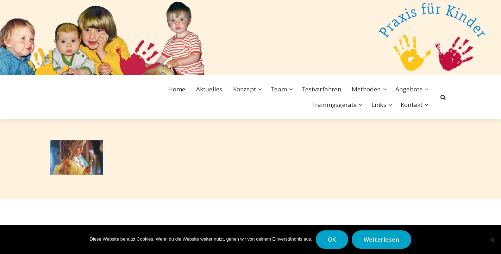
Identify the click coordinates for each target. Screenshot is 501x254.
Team (278, 89)
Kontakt (411, 105)
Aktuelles (209, 89)
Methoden (366, 89)
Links (378, 105)
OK (332, 239)
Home (177, 89)
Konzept (244, 89)
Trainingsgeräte (334, 105)
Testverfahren (321, 89)
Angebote (409, 89)
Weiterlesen (382, 239)
